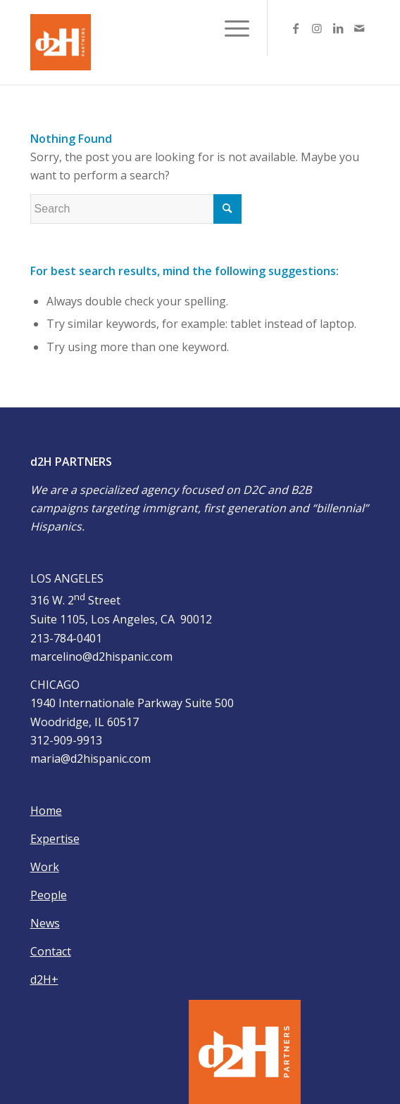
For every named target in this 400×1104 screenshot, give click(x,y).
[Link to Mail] (359, 28)
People (48, 895)
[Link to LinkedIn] (338, 28)
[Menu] (230, 28)
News (45, 923)
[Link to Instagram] (316, 28)
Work (44, 867)
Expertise (55, 838)
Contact (50, 951)
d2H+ (44, 979)
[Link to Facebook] (295, 28)
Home (46, 810)
